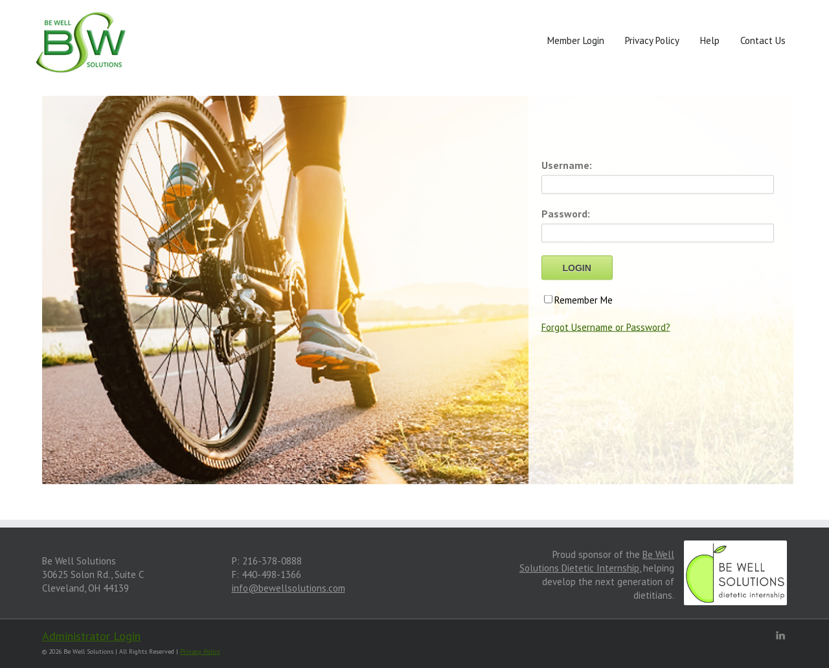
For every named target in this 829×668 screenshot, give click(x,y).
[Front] (82, 44)
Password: (565, 213)
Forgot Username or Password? (605, 327)
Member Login (575, 40)
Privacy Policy (652, 40)
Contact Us (763, 40)
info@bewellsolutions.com (288, 588)
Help (710, 40)
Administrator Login (91, 636)
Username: (566, 165)
